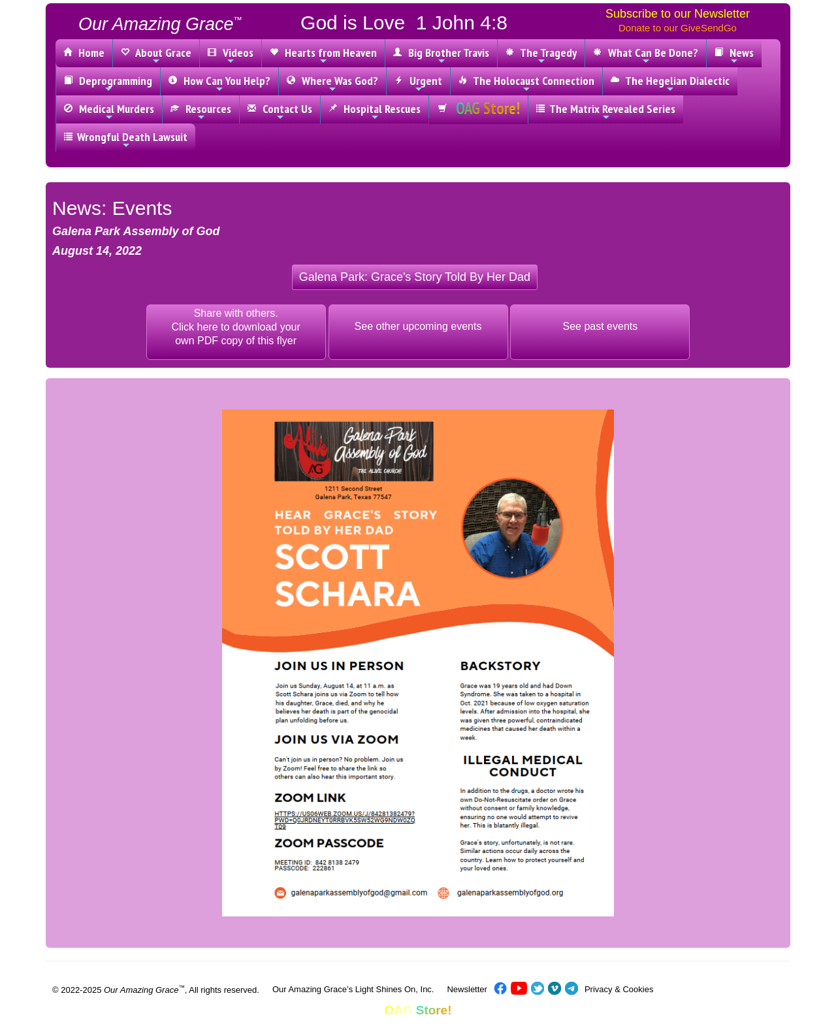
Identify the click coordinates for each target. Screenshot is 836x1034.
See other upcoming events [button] (418, 326)
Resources (200, 111)
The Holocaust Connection (526, 83)
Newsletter (467, 989)
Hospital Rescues (375, 111)
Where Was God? (332, 83)
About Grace (156, 55)
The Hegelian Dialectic (670, 83)
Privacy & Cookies (619, 989)
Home (83, 52)
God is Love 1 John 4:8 (403, 22)
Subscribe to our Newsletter (677, 13)
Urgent (418, 83)
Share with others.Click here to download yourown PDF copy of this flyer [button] (235, 327)
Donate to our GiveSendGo (678, 27)
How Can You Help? (219, 83)
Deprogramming (108, 83)
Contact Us (280, 111)
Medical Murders (109, 111)
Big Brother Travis (441, 55)
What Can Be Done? (645, 55)
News (734, 55)
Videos (230, 55)
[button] (415, 277)
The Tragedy (541, 55)
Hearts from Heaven (323, 55)
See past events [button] (600, 326)
